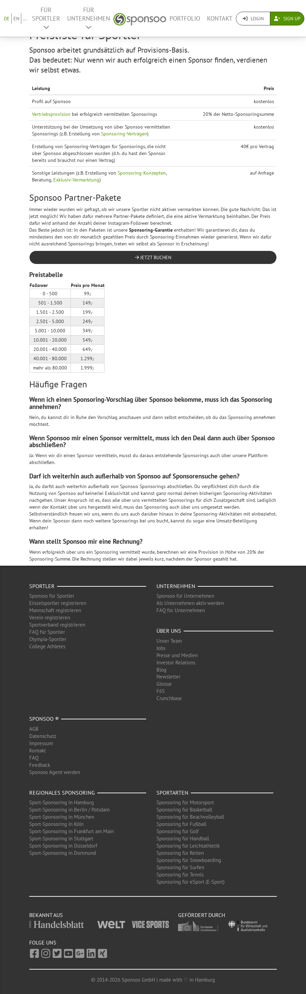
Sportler (42, 586)
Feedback (39, 765)
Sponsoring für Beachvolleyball (190, 817)
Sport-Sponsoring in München (61, 817)
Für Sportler (46, 18)
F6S (160, 691)
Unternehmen (175, 586)
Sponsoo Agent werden (54, 772)
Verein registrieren (49, 617)
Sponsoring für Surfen (180, 867)
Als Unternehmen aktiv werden (190, 603)
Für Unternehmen (88, 18)
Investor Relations (175, 662)
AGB (34, 729)
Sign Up (287, 18)
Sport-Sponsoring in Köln (56, 824)
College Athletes (47, 646)
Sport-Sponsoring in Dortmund (62, 853)
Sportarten (172, 792)
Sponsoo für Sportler (51, 596)
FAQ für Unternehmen (180, 610)
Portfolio (185, 18)
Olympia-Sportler (47, 639)
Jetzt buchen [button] (153, 257)
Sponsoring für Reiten (180, 853)
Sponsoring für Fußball (181, 824)
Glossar (164, 684)
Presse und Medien (177, 655)
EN (16, 18)
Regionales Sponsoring (62, 792)
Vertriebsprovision (51, 114)
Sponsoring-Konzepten (142, 173)
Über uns (168, 630)
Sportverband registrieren (57, 624)
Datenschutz (42, 736)
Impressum (41, 743)
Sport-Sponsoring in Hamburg (61, 802)
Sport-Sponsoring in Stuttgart (61, 838)
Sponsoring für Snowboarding (188, 860)
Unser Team (169, 641)
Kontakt (219, 18)
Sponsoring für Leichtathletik (188, 845)
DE (7, 18)
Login (253, 18)
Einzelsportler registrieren (57, 603)
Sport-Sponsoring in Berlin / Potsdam (69, 809)
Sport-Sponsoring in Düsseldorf (63, 845)
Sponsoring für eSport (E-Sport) (190, 882)
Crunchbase (169, 698)
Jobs (160, 648)
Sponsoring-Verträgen (124, 134)
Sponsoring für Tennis (180, 874)
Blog (161, 669)
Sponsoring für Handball (182, 838)
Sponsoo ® (44, 718)
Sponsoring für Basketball (184, 809)
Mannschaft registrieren (55, 610)
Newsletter (168, 676)
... (25, 18)
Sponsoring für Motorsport (185, 802)
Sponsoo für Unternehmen (185, 596)
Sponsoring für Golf (177, 831)
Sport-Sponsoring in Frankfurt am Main (71, 831)
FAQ (34, 757)
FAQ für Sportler (47, 632)
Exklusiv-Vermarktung (76, 180)
